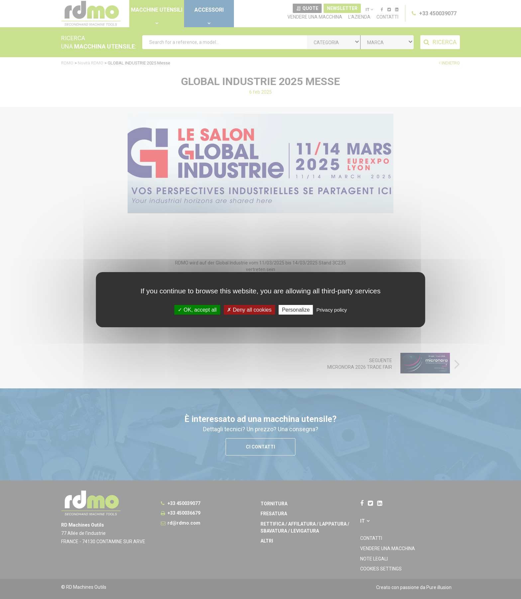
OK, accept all (197, 309)
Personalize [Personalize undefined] (296, 309)
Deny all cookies (249, 309)
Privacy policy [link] (331, 309)
